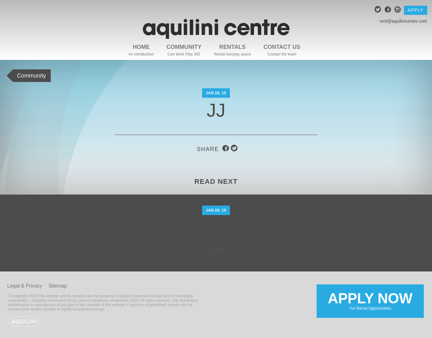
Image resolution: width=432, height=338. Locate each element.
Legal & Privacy (24, 285)
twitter (378, 10)
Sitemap (58, 285)
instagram (397, 10)
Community (183, 47)
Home (141, 47)
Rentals (232, 47)
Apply (415, 10)
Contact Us (282, 47)
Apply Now (370, 300)
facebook (388, 10)
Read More (215, 249)
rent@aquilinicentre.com (403, 21)
